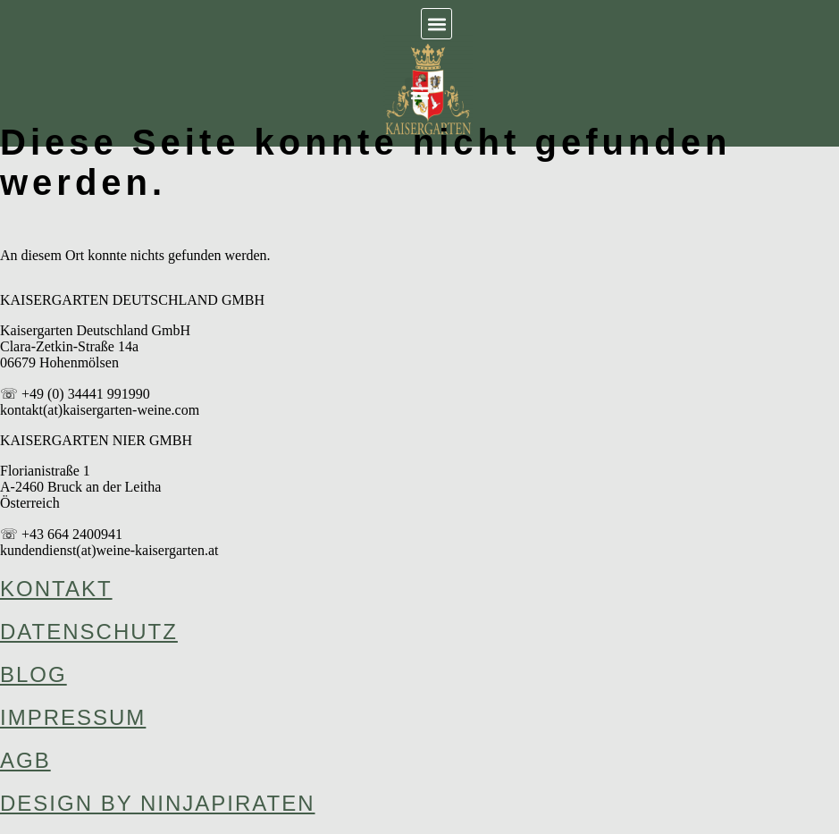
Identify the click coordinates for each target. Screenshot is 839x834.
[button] (436, 23)
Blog (33, 674)
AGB (25, 760)
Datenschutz (89, 631)
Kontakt (56, 589)
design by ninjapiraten (157, 803)
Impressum (73, 717)
